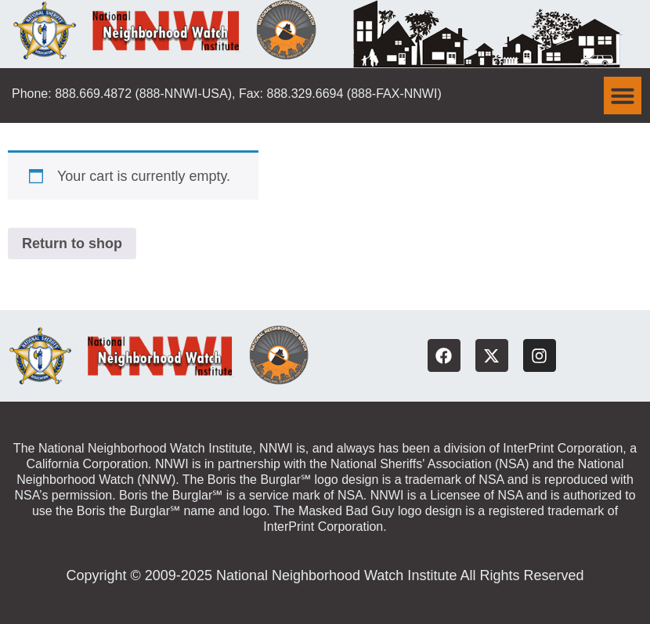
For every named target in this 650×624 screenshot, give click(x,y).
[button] (622, 95)
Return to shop (72, 243)
